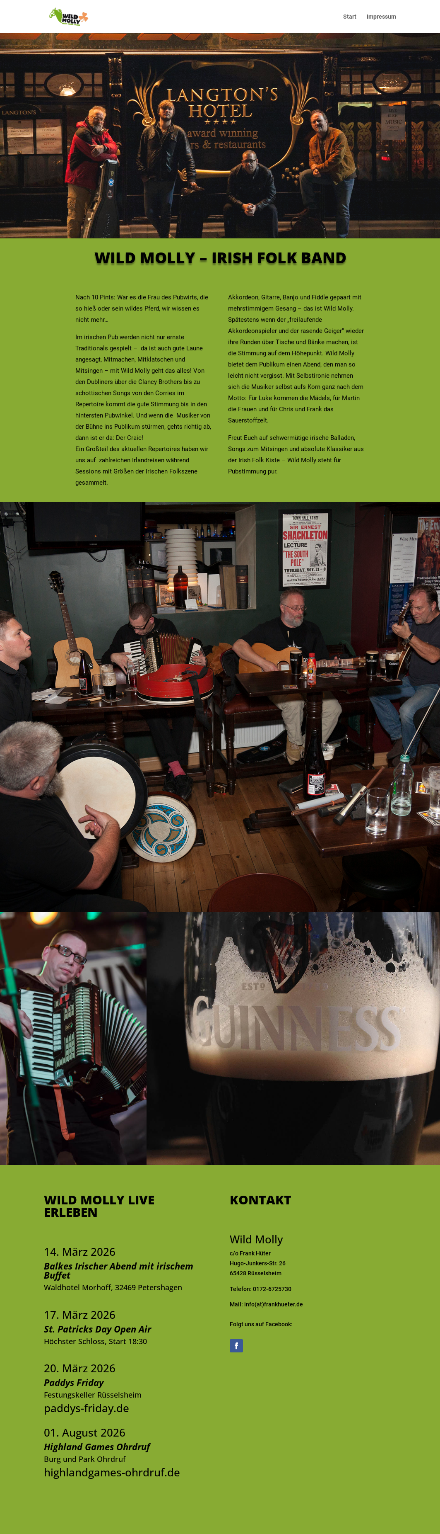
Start (349, 17)
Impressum (381, 17)
